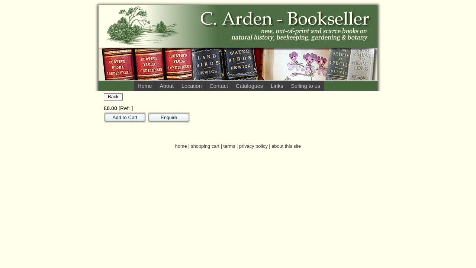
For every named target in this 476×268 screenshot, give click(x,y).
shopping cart (205, 146)
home (181, 146)
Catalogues (249, 86)
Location (191, 86)
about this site (286, 146)
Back (113, 96)
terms (229, 146)
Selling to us (305, 86)
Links (277, 86)
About (167, 86)
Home (145, 86)
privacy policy (253, 146)
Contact (218, 86)
